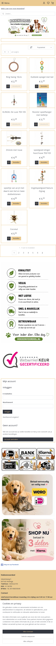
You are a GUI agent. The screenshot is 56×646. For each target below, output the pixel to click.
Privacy (3, 631)
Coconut (14, 229)
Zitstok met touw (14, 150)
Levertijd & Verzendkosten (10, 621)
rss (40, 642)
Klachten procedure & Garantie (11, 626)
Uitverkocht (16, 86)
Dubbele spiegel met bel (42, 77)
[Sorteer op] (40, 47)
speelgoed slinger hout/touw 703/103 (42, 151)
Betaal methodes (7, 624)
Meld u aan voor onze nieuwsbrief (13, 9)
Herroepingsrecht (7, 628)
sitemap (36, 642)
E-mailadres (7, 394)
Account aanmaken (11, 439)
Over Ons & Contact (8, 633)
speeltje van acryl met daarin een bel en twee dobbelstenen (14, 191)
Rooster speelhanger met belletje (42, 113)
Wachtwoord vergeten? (11, 417)
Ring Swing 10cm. (14, 77)
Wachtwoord (8, 402)
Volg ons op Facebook (10, 564)
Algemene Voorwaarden (9, 619)
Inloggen (7, 412)
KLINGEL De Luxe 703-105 (14, 112)
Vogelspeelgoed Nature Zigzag (42, 189)
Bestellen (44, 86)
